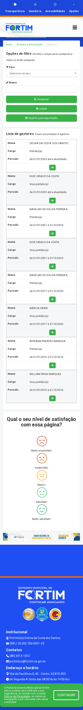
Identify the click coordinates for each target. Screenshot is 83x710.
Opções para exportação (41, 117)
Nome (11, 82)
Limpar (41, 108)
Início (9, 44)
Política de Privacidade (17, 696)
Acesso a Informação (30, 44)
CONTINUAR (66, 695)
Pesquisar (41, 99)
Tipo (10, 67)
